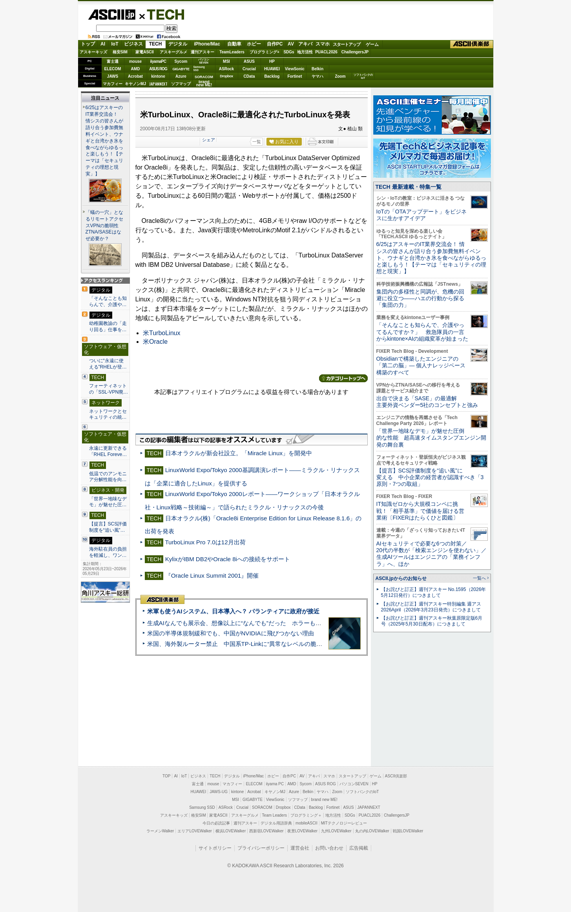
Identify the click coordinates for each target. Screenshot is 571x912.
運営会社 (299, 848)
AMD (135, 69)
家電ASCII (144, 52)
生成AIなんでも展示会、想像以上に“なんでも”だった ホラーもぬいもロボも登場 (255, 623)
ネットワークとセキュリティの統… (108, 414)
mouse (135, 61)
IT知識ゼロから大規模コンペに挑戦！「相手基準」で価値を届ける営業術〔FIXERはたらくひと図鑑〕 (420, 511)
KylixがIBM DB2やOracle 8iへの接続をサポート (227, 559)
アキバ (305, 44)
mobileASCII (306, 823)
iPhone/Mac (207, 44)
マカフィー (112, 84)
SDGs (288, 52)
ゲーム (372, 44)
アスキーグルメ (173, 52)
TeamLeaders (231, 52)
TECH (162, 14)
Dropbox (226, 76)
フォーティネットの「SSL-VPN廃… (108, 389)
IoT (115, 44)
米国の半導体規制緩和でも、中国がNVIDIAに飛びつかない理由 (230, 633)
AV (291, 44)
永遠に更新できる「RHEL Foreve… (108, 451)
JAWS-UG (219, 792)
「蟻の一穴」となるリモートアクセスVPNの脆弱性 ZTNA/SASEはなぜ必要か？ (105, 226)
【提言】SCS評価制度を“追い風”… (108, 527)
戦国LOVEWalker (408, 831)
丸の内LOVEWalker (372, 831)
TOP (166, 776)
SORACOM (262, 807)
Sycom (181, 61)
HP (272, 61)
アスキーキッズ (93, 52)
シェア (208, 139)
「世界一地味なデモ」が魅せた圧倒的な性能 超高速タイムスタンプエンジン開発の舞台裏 (431, 438)
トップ (88, 44)
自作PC (275, 44)
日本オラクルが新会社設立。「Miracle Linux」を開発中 (238, 453)
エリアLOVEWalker (194, 831)
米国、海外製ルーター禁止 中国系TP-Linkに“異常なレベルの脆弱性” (238, 643)
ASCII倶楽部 (472, 44)
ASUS (249, 61)
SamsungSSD (199, 68)
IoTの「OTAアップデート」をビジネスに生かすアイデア (421, 214)
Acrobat (135, 76)
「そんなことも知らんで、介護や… (108, 301)
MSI (226, 61)
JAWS (112, 76)
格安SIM (120, 52)
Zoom (340, 76)
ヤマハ (317, 76)
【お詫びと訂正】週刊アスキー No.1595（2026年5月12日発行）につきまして (433, 592)
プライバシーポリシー (261, 848)
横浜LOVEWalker (230, 831)
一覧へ (479, 578)
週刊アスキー (202, 52)
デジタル (177, 44)
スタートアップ (346, 44)
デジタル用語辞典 (276, 823)
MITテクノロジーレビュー (344, 823)
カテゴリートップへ (343, 378)
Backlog (272, 76)
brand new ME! (324, 799)
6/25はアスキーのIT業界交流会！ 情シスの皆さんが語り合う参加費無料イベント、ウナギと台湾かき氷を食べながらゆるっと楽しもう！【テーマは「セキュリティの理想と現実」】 (104, 141)
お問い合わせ (329, 848)
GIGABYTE (180, 69)
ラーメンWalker (160, 831)
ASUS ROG (158, 69)
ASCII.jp (111, 14)
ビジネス (133, 44)
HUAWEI (272, 69)
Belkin (317, 69)
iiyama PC (275, 784)
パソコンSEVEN (203, 61)
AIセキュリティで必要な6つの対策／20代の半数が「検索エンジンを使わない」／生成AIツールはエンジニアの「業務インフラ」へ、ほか (431, 553)
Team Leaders (274, 815)
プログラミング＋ (306, 815)
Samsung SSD (202, 807)
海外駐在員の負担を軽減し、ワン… (108, 552)
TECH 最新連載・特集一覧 (408, 187)
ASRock (226, 69)
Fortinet (294, 76)
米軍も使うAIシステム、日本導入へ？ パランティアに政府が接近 (233, 611)
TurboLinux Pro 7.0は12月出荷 (205, 542)
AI (102, 44)
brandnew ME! (204, 83)
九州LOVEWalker (336, 831)
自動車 (234, 44)
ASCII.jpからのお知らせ (401, 578)
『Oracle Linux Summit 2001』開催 (212, 575)
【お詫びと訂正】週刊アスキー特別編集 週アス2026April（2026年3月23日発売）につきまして (431, 607)
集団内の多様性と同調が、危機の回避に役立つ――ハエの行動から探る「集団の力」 (420, 298)
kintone (158, 76)
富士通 (113, 61)
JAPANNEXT (158, 84)
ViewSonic (295, 69)
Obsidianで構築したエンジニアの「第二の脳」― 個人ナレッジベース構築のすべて (421, 366)
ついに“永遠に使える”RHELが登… (108, 364)
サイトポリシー (215, 848)
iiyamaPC (158, 61)
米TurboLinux (161, 333)
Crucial (249, 69)
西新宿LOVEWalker (266, 831)
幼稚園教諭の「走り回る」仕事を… (108, 326)
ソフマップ (181, 84)
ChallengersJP (355, 52)
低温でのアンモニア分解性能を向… (108, 477)
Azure (180, 76)
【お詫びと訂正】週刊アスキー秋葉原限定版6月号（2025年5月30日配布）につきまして (432, 621)
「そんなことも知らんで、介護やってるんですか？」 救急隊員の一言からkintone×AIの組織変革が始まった (422, 332)
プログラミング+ (264, 52)
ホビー (254, 44)
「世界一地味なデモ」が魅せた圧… (108, 502)
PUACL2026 (326, 52)
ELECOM (112, 69)
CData (249, 76)
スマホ (323, 44)
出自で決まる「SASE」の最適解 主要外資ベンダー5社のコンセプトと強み (427, 401)
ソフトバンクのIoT (363, 76)
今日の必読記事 (216, 823)
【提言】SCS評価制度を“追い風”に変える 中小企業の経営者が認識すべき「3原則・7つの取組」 (430, 477)
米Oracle (155, 341)
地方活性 (305, 52)
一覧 (256, 141)
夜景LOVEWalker (302, 831)
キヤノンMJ (135, 84)
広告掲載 (358, 848)
